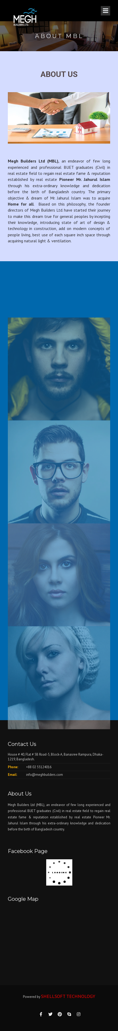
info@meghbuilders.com (44, 774)
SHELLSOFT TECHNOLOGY (68, 996)
